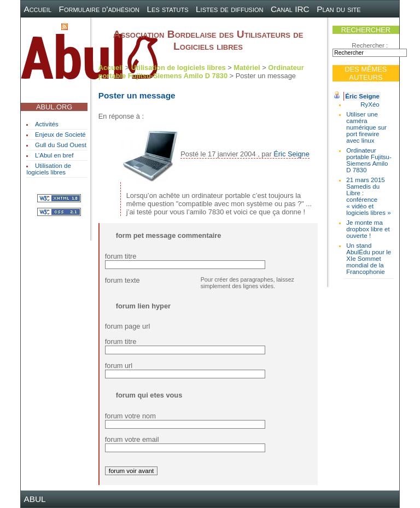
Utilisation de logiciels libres (48, 169)
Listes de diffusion (229, 9)
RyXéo (370, 104)
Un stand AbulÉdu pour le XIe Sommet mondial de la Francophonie (368, 258)
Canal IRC (290, 9)
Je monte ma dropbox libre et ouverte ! (367, 229)
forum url (119, 365)
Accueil (37, 9)
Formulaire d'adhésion (99, 9)
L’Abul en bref (54, 155)
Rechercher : (370, 45)
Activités (47, 124)
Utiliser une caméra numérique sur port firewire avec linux (366, 127)
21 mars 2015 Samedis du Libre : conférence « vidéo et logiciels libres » (368, 196)
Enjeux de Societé (60, 134)
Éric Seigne (362, 96)
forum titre (121, 256)
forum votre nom (130, 416)
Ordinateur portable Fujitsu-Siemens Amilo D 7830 (369, 160)
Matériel (247, 67)
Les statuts (168, 9)
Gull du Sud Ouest (60, 145)
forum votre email (132, 439)
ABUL (34, 499)
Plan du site (339, 9)
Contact (39, 26)
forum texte (122, 280)
